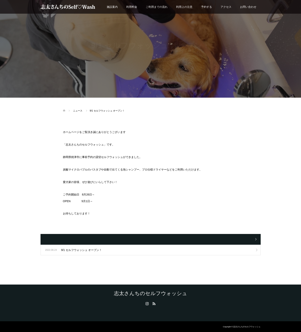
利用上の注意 (184, 6)
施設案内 (112, 6)
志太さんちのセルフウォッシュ (150, 293)
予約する (206, 6)
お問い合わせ (248, 6)
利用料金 (131, 6)
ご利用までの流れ (157, 6)
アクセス (226, 6)
